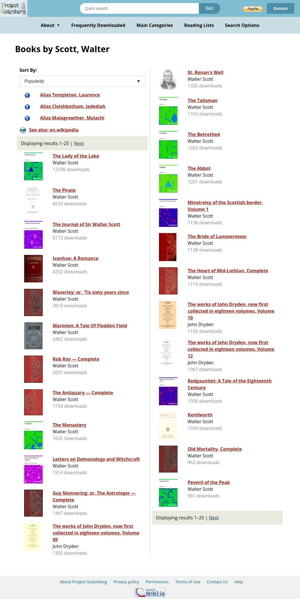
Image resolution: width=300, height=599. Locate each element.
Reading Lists (199, 25)
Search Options (242, 25)
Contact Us (217, 581)
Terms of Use (187, 581)
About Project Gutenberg (83, 581)
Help (238, 581)
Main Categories (155, 25)
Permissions (157, 581)
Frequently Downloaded (98, 25)
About (50, 25)
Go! (209, 8)
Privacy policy (126, 581)
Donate (280, 8)
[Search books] (139, 8)
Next (79, 143)
